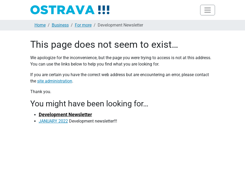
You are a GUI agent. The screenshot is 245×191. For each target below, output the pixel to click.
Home (40, 25)
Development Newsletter (65, 114)
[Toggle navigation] (207, 10)
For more (83, 25)
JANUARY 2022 (53, 121)
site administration (54, 81)
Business (60, 25)
